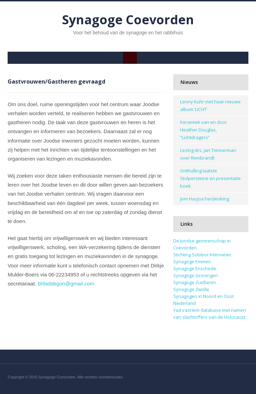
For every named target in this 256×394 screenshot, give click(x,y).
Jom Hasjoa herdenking (204, 199)
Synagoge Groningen (195, 275)
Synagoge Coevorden (128, 19)
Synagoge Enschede (194, 268)
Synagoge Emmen (192, 261)
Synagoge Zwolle (191, 289)
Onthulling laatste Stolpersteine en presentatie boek (210, 178)
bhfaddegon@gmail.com (66, 283)
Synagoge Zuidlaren (194, 282)
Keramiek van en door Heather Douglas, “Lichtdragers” (203, 129)
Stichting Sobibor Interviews (202, 254)
